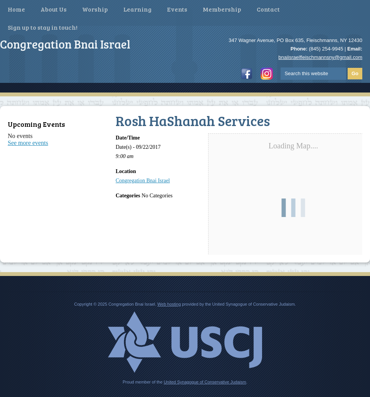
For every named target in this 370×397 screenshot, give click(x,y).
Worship (95, 9)
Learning (137, 9)
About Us (53, 9)
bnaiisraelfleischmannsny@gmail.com (320, 57)
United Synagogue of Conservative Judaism (205, 382)
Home (16, 9)
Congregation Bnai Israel (143, 180)
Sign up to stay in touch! (42, 27)
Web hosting (169, 304)
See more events (28, 143)
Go (355, 73)
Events (177, 9)
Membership (222, 9)
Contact (268, 9)
